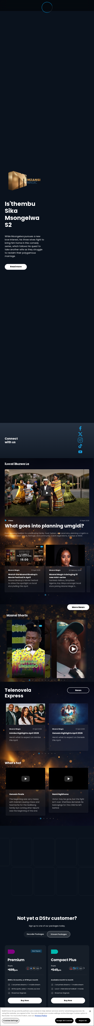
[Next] (84, 649)
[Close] (90, 1011)
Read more (16, 266)
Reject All (83, 1020)
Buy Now (25, 1000)
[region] (47, 1016)
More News (78, 607)
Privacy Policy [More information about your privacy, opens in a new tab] (41, 1016)
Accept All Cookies (64, 1020)
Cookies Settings (10, 1020)
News (78, 690)
